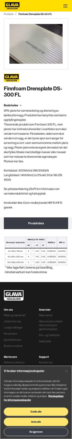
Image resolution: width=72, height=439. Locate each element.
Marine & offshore (14, 362)
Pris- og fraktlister (49, 335)
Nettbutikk (45, 341)
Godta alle (36, 411)
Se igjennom (36, 431)
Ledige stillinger (13, 327)
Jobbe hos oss (12, 321)
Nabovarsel (46, 315)
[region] (36, 402)
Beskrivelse (11, 105)
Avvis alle (36, 421)
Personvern (10, 333)
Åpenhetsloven (12, 340)
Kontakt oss (46, 362)
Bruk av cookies (13, 346)
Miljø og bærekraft (15, 315)
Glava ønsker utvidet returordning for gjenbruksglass (51, 325)
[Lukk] (66, 371)
